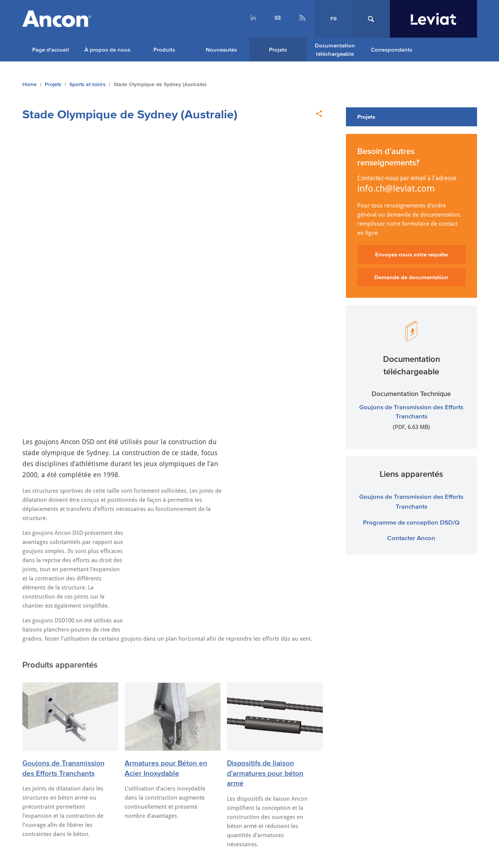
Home (29, 84)
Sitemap (35, 703)
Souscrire (407, 799)
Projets (278, 49)
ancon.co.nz (231, 679)
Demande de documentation (411, 277)
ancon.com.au (141, 679)
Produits (164, 49)
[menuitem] (253, 19)
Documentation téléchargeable (335, 49)
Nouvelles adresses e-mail (231, 545)
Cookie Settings (82, 703)
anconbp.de (416, 679)
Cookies (129, 703)
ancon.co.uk (46, 679)
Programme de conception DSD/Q (411, 522)
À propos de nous (107, 49)
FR (333, 19)
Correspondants (391, 49)
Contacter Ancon (411, 537)
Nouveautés (221, 49)
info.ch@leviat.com (396, 188)
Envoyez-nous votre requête (411, 254)
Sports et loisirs (87, 84)
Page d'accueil (50, 49)
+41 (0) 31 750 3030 (160, 771)
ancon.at (319, 679)
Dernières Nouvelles (63, 511)
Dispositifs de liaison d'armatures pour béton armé (265, 405)
